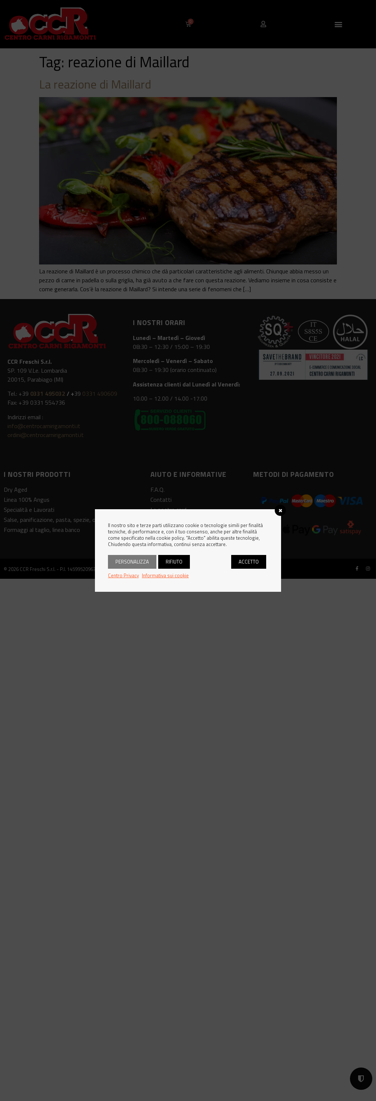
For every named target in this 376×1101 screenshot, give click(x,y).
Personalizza (132, 561)
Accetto (249, 561)
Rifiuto (174, 561)
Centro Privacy (123, 575)
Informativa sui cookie (165, 575)
